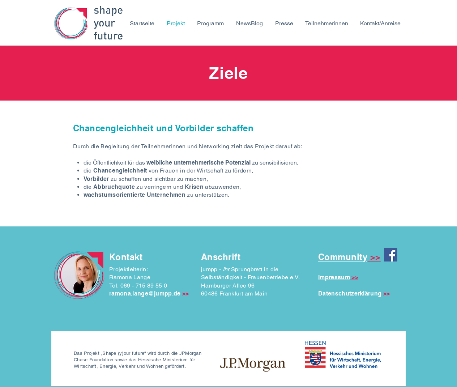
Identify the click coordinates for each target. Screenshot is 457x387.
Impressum (334, 277)
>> (185, 293)
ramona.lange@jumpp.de (145, 293)
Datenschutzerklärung (349, 293)
